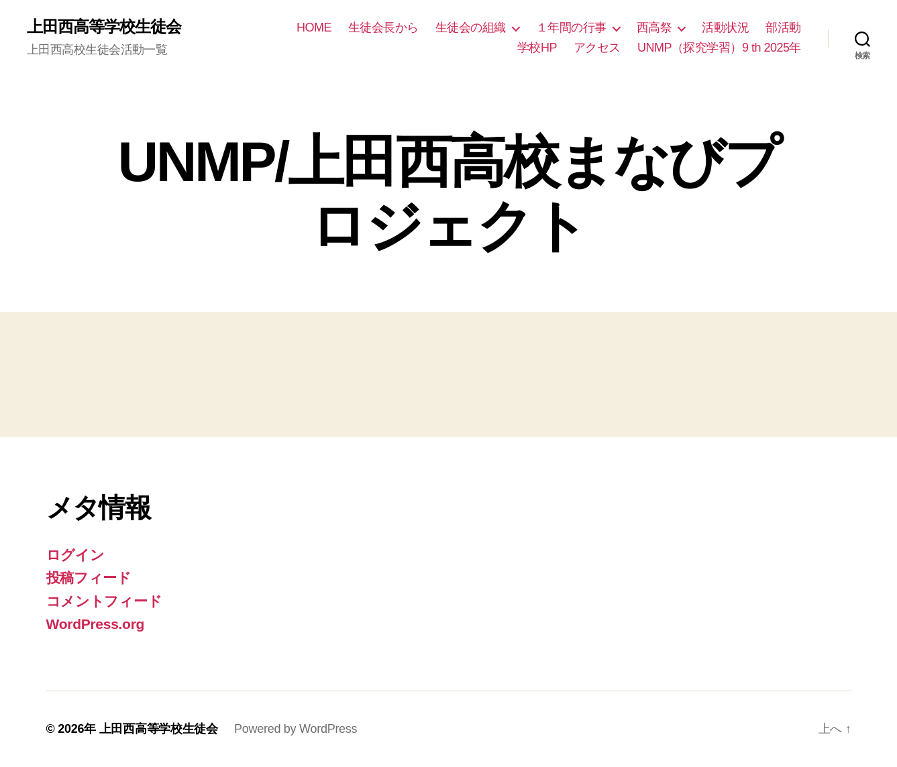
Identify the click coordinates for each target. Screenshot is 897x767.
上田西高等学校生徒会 (104, 27)
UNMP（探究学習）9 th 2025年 (719, 47)
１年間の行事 (571, 27)
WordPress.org (95, 624)
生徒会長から (383, 27)
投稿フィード (88, 577)
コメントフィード (104, 601)
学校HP (537, 47)
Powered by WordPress (295, 728)
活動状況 (725, 27)
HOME (314, 27)
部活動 (783, 27)
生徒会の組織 (470, 27)
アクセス (597, 47)
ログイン (75, 555)
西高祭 (654, 27)
